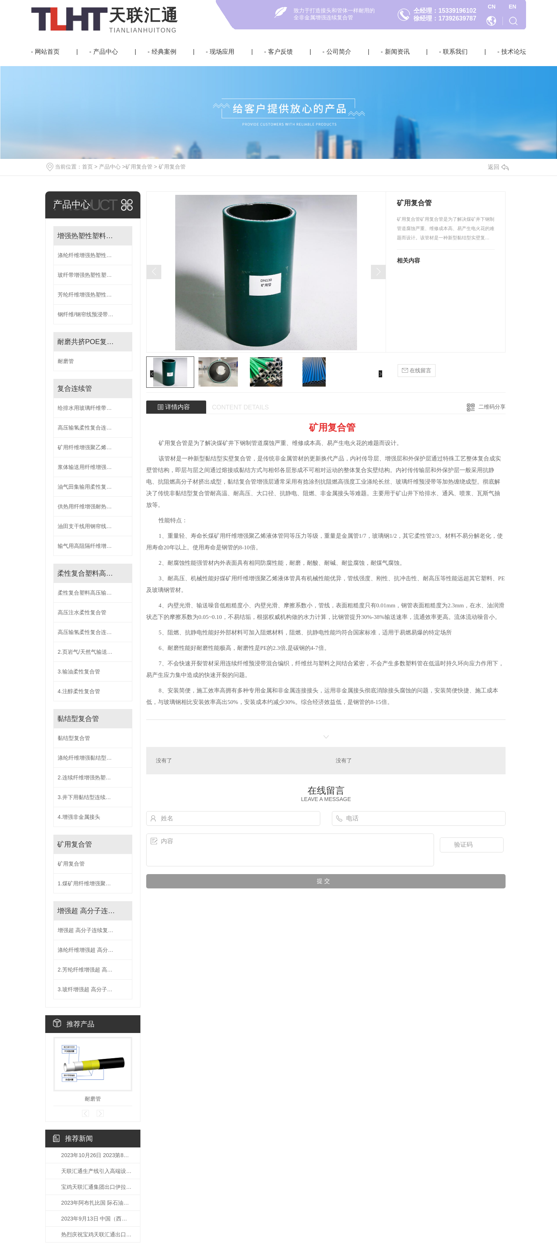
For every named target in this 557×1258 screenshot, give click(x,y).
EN (512, 6)
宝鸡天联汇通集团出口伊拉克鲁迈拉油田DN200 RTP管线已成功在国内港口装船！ (96, 1187)
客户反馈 (280, 51)
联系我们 (455, 51)
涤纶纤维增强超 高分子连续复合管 (93, 950)
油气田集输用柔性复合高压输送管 (93, 487)
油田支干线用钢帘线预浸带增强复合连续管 (93, 526)
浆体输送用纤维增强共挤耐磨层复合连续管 (93, 467)
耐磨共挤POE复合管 (86, 342)
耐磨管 (66, 361)
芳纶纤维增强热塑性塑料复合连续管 (93, 294)
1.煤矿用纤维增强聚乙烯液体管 (93, 883)
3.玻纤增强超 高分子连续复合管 (93, 989)
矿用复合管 (138, 167)
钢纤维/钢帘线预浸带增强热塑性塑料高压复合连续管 (93, 314)
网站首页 (47, 51)
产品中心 (105, 51)
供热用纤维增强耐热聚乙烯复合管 (93, 506)
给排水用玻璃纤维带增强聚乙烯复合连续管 (93, 408)
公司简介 (338, 51)
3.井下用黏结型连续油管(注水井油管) (93, 797)
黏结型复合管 (78, 719)
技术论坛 (513, 51)
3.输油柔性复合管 (79, 671)
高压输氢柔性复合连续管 (87, 427)
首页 (87, 167)
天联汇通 (144, 15)
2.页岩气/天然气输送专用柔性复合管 (93, 652)
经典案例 (164, 51)
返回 (498, 167)
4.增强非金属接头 (79, 817)
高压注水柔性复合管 (82, 612)
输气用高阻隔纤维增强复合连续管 (93, 546)
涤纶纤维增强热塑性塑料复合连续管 (93, 255)
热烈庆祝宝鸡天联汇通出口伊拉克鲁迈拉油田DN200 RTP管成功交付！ (96, 1234)
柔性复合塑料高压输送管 (86, 573)
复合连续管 (74, 388)
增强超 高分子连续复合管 (86, 911)
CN (491, 6)
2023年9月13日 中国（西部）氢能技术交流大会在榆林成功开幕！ (96, 1218)
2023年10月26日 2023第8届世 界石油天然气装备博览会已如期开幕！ (96, 1155)
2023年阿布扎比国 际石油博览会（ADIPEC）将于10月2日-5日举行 (96, 1203)
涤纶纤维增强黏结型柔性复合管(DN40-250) (93, 758)
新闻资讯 (397, 51)
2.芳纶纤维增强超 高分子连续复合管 (93, 970)
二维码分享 (492, 407)
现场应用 (222, 51)
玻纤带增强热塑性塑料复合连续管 (93, 275)
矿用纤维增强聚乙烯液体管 (90, 447)
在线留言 (416, 370)
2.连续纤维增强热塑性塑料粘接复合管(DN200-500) (93, 777)
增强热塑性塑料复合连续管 (86, 236)
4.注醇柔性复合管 (79, 691)
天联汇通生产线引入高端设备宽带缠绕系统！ (96, 1171)
